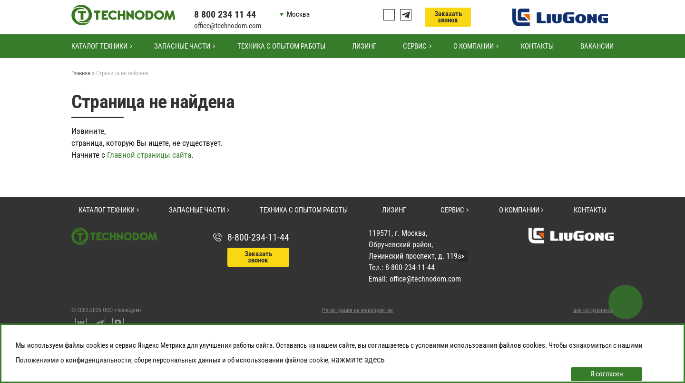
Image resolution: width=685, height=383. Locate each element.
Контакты (537, 46)
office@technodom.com (227, 25)
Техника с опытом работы (281, 46)
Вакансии (597, 46)
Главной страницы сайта (149, 155)
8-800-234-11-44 (258, 237)
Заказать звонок (448, 17)
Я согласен (606, 374)
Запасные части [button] (182, 46)
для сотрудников (593, 310)
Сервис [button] (415, 46)
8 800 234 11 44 (225, 14)
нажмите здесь (358, 359)
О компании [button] (473, 46)
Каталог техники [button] (99, 46)
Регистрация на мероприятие (357, 310)
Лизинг (364, 46)
